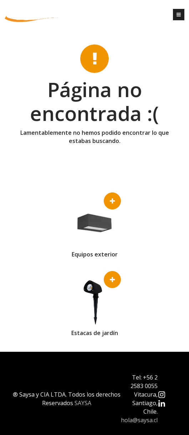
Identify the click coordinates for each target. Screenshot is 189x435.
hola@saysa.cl (139, 420)
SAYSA (83, 403)
